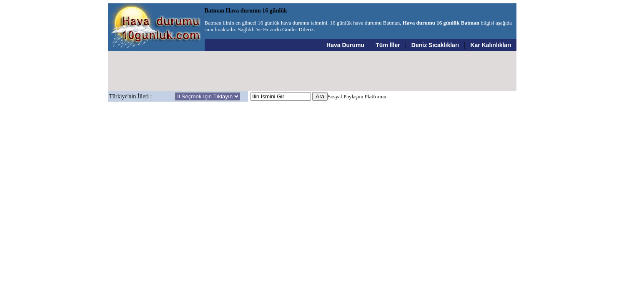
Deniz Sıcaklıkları (435, 45)
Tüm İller (388, 45)
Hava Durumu (345, 45)
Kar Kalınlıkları (490, 45)
